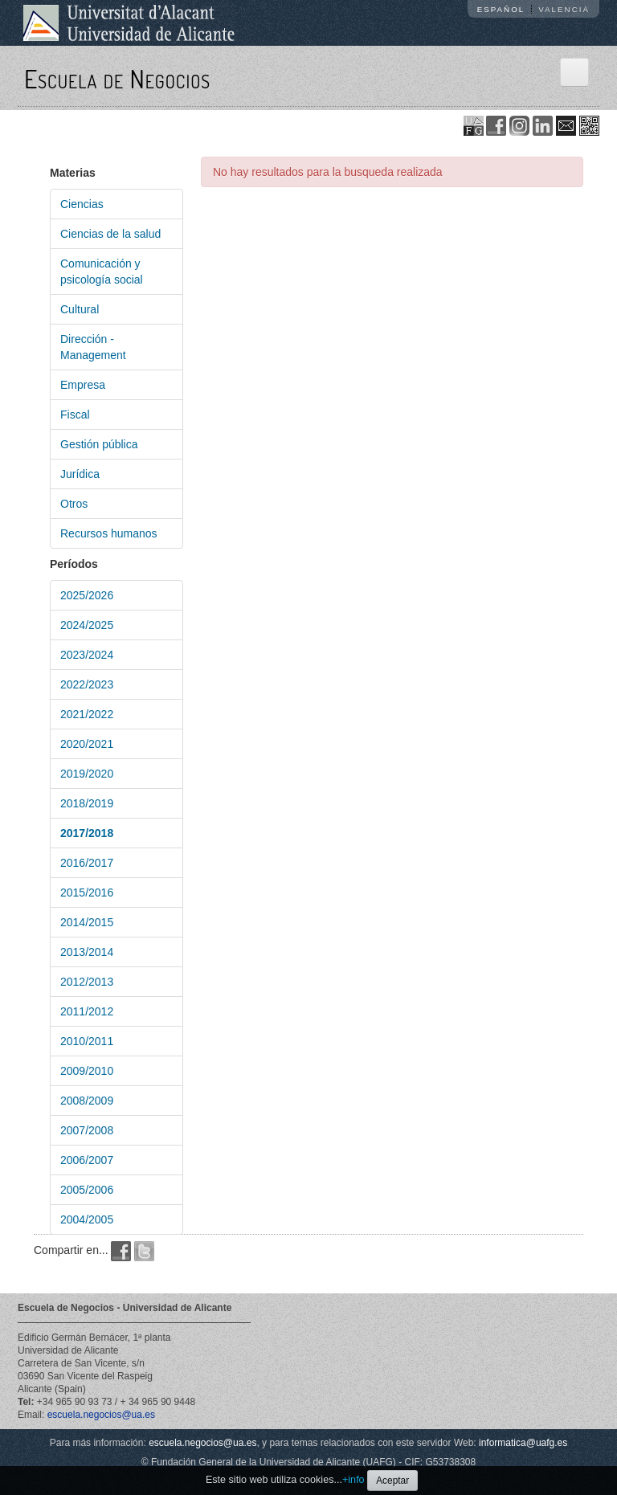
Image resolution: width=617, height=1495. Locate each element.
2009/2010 (86, 1070)
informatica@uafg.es (523, 1442)
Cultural (79, 309)
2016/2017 (86, 862)
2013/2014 (86, 952)
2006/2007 (86, 1160)
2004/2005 (86, 1219)
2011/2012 (86, 1011)
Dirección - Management (93, 347)
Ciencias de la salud (110, 233)
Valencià (564, 9)
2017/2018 (86, 833)
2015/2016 (86, 892)
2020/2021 (86, 743)
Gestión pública (99, 444)
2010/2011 (86, 1041)
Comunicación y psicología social (101, 271)
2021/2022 (86, 714)
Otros (74, 503)
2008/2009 (86, 1100)
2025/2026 (86, 595)
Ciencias (82, 204)
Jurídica (80, 474)
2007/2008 (86, 1130)
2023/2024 (86, 654)
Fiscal (75, 414)
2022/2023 (86, 684)
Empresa (82, 384)
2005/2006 (86, 1189)
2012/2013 (86, 981)
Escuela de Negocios (117, 78)
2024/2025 (86, 625)
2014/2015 (86, 922)
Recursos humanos (108, 533)
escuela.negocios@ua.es (101, 1414)
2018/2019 (86, 803)
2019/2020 (86, 773)
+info (353, 1479)
